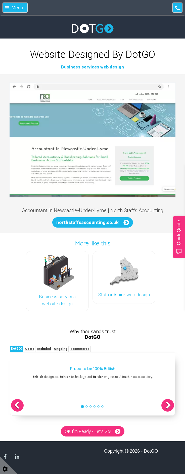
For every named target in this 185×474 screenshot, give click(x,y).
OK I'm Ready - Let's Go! (88, 431)
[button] (17, 405)
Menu (14, 7)
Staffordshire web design (124, 295)
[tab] (16, 349)
